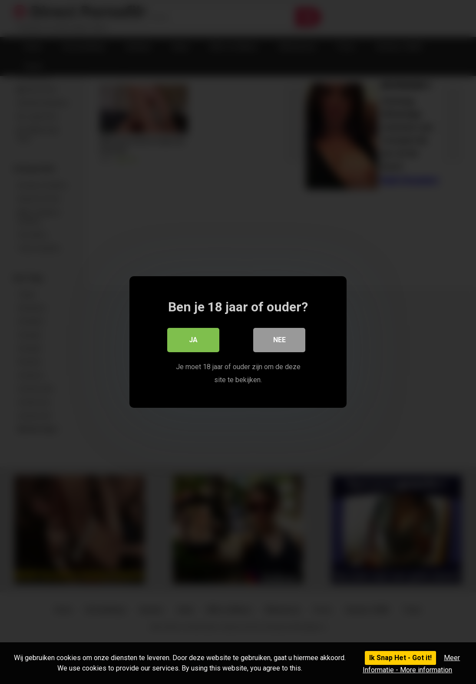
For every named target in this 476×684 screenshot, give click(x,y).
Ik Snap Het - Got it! (400, 658)
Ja (193, 340)
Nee (279, 340)
